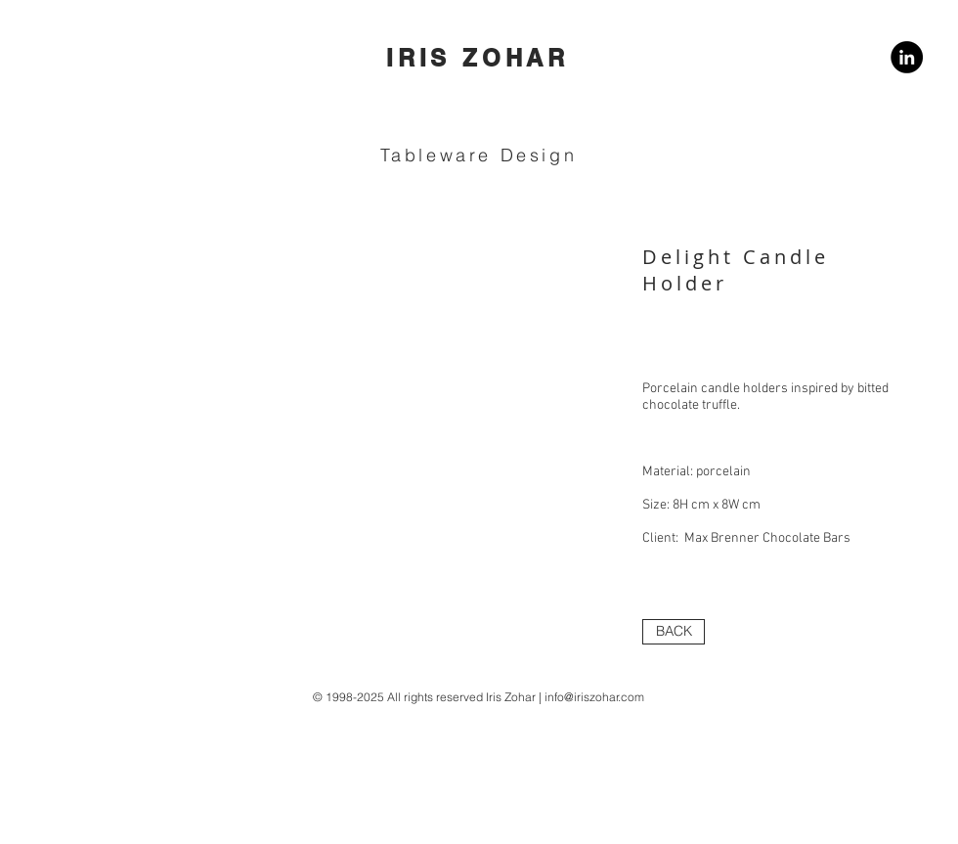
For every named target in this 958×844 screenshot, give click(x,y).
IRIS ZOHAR (477, 57)
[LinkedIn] (907, 57)
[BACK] (673, 631)
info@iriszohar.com (594, 696)
